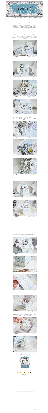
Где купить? (31, 17)
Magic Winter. (28, 32)
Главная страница (9, 17)
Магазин (15, 17)
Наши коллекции (25, 17)
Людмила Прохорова (27, 23)
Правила (35, 17)
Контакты (39, 17)
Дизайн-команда (19, 17)
